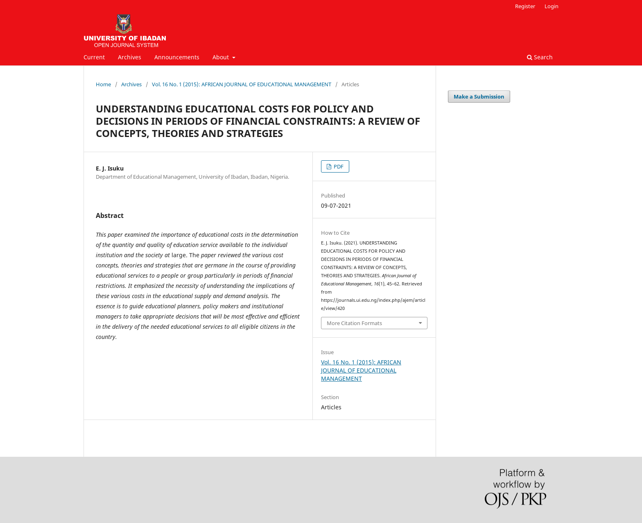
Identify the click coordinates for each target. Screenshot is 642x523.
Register (525, 6)
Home (103, 84)
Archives (129, 57)
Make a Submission (479, 96)
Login (551, 6)
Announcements (176, 57)
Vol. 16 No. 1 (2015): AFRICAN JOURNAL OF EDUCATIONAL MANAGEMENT (241, 84)
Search (540, 57)
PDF (338, 166)
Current (94, 57)
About (221, 57)
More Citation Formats (354, 323)
